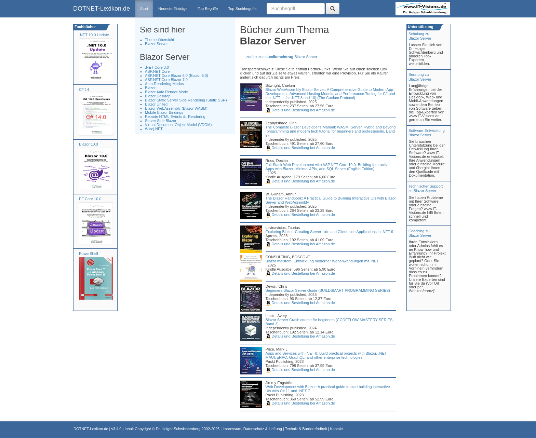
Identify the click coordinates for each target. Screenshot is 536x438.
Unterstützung (420, 27)
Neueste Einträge (172, 8)
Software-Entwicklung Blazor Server (426, 132)
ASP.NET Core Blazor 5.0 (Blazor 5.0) (176, 75)
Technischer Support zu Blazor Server (425, 188)
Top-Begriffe (208, 8)
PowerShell (88, 253)
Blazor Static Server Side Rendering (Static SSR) (186, 100)
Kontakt (336, 429)
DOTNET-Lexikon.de (101, 8)
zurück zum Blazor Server (281, 57)
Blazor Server (156, 44)
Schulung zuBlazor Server (419, 36)
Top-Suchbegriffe (242, 8)
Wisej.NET (154, 129)
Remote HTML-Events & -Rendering (175, 116)
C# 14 (84, 89)
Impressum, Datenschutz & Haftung (252, 429)
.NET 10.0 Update (94, 35)
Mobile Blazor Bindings (164, 112)
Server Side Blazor (160, 121)
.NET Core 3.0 (157, 67)
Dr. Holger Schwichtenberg (178, 429)
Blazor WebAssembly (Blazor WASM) (176, 108)
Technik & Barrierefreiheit (306, 429)
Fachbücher (84, 27)
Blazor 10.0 (88, 144)
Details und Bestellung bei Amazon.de (300, 110)
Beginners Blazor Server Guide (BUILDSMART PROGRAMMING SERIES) (328, 290)
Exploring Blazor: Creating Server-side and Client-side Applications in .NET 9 (329, 232)
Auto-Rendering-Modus (164, 84)
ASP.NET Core (157, 71)
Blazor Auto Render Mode (166, 92)
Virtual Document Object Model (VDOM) (178, 125)
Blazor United (156, 104)
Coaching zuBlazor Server (419, 233)
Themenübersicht (159, 40)
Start (144, 8)
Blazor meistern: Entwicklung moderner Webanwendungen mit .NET (322, 261)
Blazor (150, 88)
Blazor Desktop (158, 96)
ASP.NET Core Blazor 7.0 (166, 80)
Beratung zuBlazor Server (419, 76)
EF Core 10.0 (90, 199)
